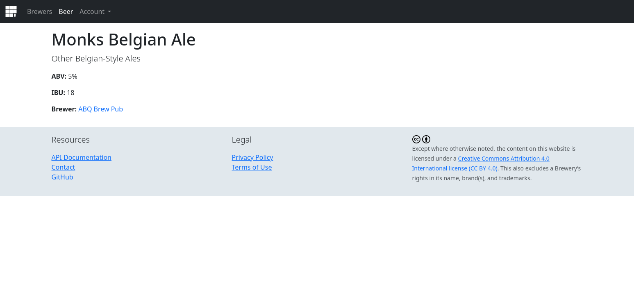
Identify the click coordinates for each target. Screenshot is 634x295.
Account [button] (93, 11)
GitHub (62, 177)
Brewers (39, 11)
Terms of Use (252, 167)
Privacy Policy (252, 157)
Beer (66, 11)
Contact (63, 167)
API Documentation (82, 157)
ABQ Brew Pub (100, 108)
